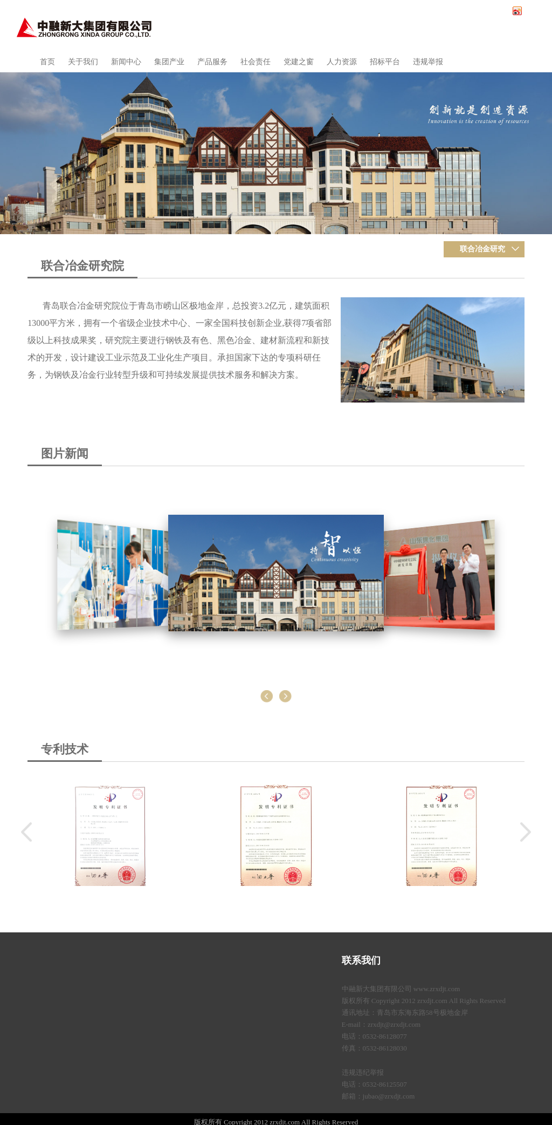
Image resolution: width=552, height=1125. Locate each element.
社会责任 (255, 62)
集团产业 (169, 62)
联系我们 (361, 960)
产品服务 (212, 62)
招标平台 (385, 62)
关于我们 (83, 62)
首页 (47, 62)
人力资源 (342, 62)
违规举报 (428, 62)
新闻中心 (126, 62)
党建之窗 (299, 62)
